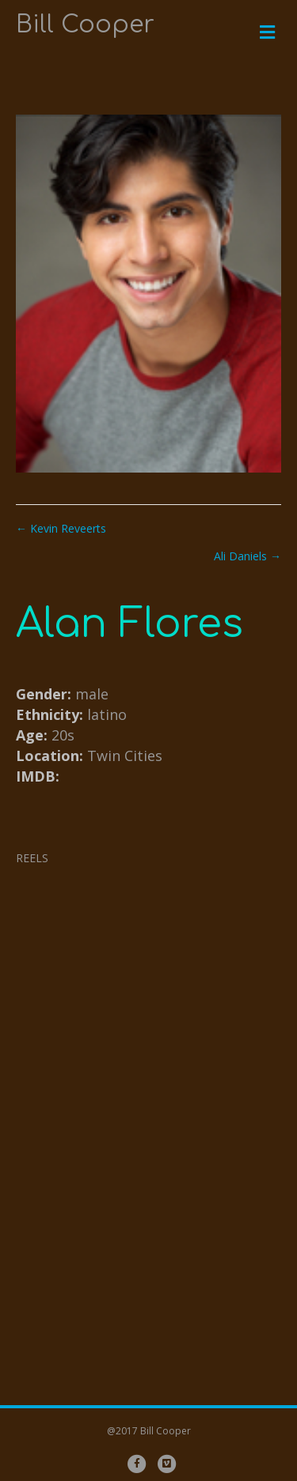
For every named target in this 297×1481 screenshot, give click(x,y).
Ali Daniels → (247, 555)
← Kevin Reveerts (61, 528)
